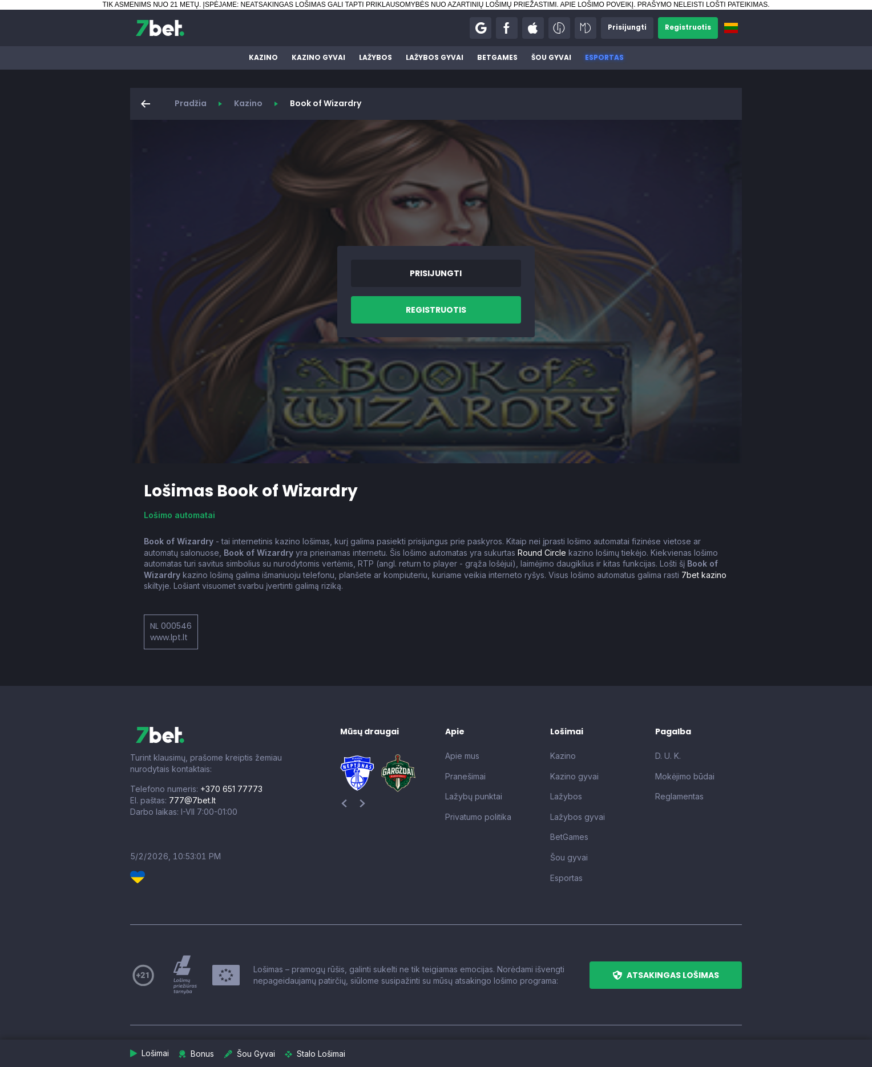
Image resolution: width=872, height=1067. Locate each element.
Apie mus (462, 756)
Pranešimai (465, 776)
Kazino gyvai (318, 57)
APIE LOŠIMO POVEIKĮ (596, 5)
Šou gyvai (551, 57)
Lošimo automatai (179, 515)
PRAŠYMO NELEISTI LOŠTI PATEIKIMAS (702, 5)
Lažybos (375, 57)
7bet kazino (703, 575)
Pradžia (191, 103)
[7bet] (160, 28)
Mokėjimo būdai (684, 776)
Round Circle (542, 552)
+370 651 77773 (231, 789)
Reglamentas (679, 796)
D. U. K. (668, 756)
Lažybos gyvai (434, 57)
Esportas (604, 57)
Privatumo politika (478, 817)
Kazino (263, 57)
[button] (478, 28)
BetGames (497, 57)
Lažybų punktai (473, 796)
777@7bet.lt (192, 800)
